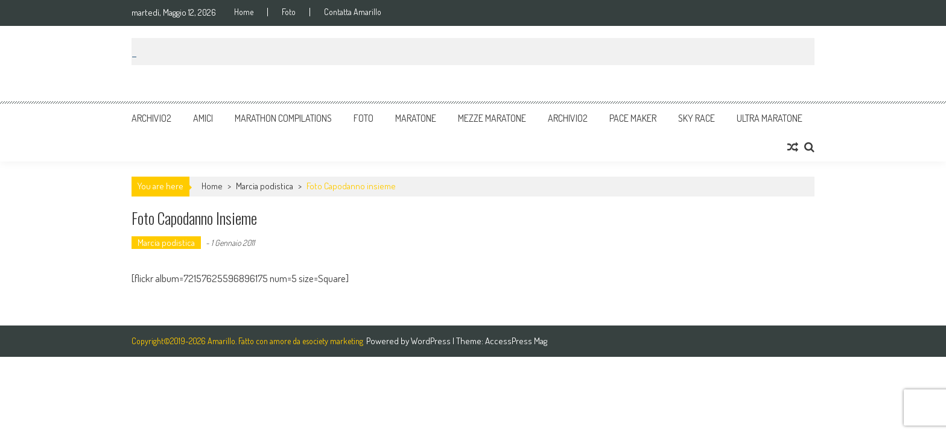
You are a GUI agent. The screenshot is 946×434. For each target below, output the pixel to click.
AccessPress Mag (516, 341)
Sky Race (696, 118)
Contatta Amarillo (352, 12)
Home (243, 12)
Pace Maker (632, 118)
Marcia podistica (264, 186)
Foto (289, 12)
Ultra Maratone (769, 118)
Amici (203, 118)
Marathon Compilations (283, 118)
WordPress (431, 341)
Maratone (415, 118)
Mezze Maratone (492, 118)
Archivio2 (151, 118)
